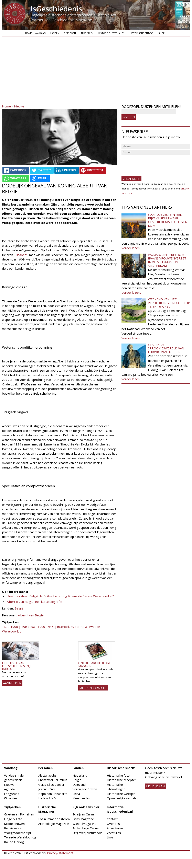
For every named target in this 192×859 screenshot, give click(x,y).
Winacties (11, 798)
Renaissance (13, 828)
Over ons (113, 824)
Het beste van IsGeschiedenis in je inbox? (17, 666)
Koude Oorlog (14, 842)
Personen (70, 33)
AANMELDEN (12, 683)
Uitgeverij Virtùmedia (87, 833)
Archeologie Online (86, 828)
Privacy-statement (60, 853)
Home (28, 33)
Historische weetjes (121, 794)
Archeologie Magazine (53, 824)
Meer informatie (93, 688)
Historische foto (118, 775)
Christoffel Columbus (52, 780)
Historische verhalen (111, 33)
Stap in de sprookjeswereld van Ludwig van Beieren (166, 348)
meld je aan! (155, 786)
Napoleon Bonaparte (52, 794)
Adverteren (115, 828)
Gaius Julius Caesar (51, 784)
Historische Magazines (47, 809)
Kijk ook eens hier (86, 807)
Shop (161, 33)
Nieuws (19, 106)
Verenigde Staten (85, 789)
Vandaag (40, 33)
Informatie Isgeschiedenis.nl (120, 809)
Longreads (11, 794)
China (76, 794)
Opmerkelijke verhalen (122, 798)
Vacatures (114, 833)
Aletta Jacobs (47, 775)
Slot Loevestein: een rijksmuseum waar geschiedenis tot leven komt (167, 220)
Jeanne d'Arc (46, 789)
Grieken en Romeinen (19, 814)
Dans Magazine (83, 819)
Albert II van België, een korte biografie (34, 602)
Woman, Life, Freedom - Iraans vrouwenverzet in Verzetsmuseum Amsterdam (167, 260)
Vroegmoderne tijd (17, 833)
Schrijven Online (84, 814)
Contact (112, 819)
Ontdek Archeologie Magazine (94, 664)
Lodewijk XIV (47, 798)
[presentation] (152, 164)
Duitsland (79, 784)
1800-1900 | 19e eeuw (18, 627)
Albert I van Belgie (31, 615)
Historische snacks (141, 33)
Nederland (80, 775)
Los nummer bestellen (54, 819)
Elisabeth (21, 255)
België (19, 608)
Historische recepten (122, 780)
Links (110, 837)
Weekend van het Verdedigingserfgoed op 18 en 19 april (169, 303)
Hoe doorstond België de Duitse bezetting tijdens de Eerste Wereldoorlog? (60, 596)
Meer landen (81, 798)
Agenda (9, 789)
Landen (54, 33)
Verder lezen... (131, 248)
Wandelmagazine (84, 824)
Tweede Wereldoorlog (20, 837)
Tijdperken (87, 33)
